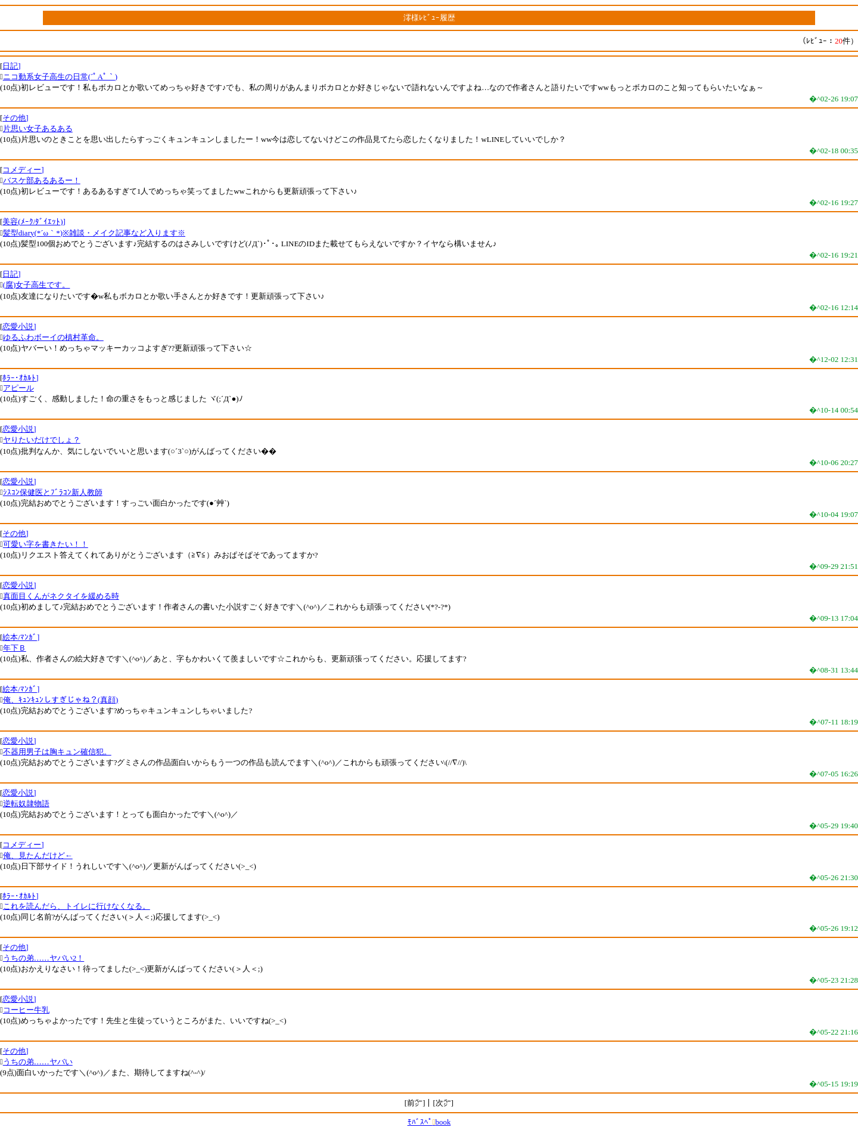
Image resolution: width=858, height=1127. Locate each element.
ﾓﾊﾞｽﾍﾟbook (429, 1121)
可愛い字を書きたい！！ (45, 544)
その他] (15, 117)
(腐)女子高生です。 (36, 284)
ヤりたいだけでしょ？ (41, 439)
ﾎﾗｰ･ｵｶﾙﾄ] (20, 377)
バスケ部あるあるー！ (41, 180)
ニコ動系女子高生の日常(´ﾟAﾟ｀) (60, 76)
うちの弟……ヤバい (38, 1061)
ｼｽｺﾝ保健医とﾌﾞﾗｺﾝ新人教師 (52, 492)
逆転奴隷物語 (26, 803)
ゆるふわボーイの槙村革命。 (53, 337)
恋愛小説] (19, 326)
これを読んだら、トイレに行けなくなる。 (76, 906)
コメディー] (22, 169)
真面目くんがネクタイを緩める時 (61, 596)
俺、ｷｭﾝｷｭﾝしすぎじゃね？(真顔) (61, 699)
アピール (18, 387)
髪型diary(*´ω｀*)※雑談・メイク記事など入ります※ (94, 232)
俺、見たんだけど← (38, 855)
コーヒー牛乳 (26, 1009)
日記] (11, 65)
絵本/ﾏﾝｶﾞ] (20, 637)
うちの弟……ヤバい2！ (44, 957)
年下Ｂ (14, 647)
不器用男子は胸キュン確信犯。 (57, 751)
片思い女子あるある (38, 128)
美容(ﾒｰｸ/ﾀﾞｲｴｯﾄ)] (34, 221)
